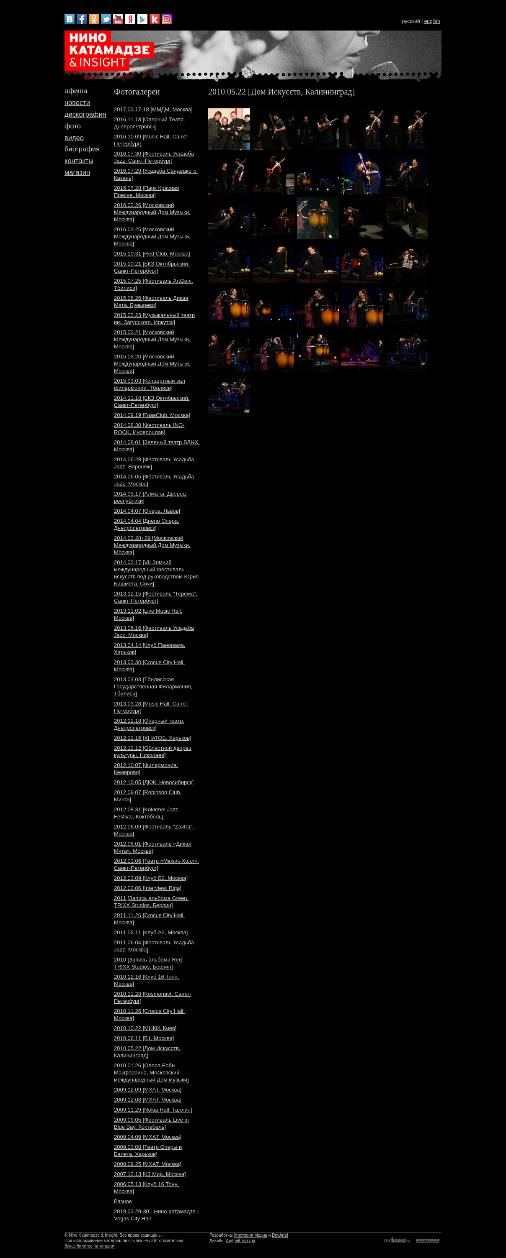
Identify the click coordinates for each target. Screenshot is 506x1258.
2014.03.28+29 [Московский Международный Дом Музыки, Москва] (152, 545)
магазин (77, 172)
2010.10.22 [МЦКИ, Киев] (145, 1028)
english (432, 21)
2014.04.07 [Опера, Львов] (147, 511)
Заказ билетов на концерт (90, 1246)
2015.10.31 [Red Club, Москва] (152, 254)
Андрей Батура (240, 1240)
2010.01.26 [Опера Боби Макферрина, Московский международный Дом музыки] (151, 1072)
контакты (79, 160)
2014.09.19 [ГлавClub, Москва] (152, 415)
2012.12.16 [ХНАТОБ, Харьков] (152, 738)
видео (74, 137)
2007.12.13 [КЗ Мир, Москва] (150, 1174)
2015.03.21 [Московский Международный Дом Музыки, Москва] (152, 339)
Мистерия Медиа (250, 1235)
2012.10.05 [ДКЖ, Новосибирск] (154, 782)
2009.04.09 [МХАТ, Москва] (147, 1137)
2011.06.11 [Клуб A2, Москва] (151, 932)
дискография (85, 114)
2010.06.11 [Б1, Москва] (144, 1038)
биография (82, 149)
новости (77, 102)
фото (73, 126)
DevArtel (280, 1235)
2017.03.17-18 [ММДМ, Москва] (153, 109)
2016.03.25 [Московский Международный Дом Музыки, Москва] (152, 236)
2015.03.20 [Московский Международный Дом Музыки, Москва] (152, 363)
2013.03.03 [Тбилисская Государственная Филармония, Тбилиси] (153, 686)
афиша (76, 91)
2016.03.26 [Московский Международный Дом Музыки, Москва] (152, 212)
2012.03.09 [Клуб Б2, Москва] (151, 878)
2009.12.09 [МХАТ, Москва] (147, 1090)
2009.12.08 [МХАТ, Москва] (147, 1100)
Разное (123, 1201)
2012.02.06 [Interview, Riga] (147, 888)
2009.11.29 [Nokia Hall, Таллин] (153, 1110)
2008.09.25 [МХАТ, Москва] (147, 1164)
